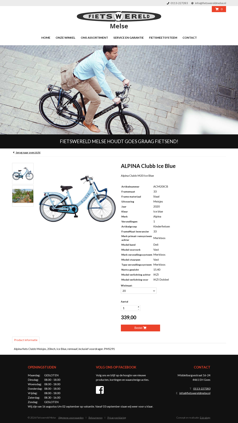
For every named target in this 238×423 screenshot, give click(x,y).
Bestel (140, 327)
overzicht (26, 152)
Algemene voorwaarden (71, 417)
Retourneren (95, 417)
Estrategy (205, 417)
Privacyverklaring (116, 417)
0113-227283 (179, 3)
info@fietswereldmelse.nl (210, 3)
